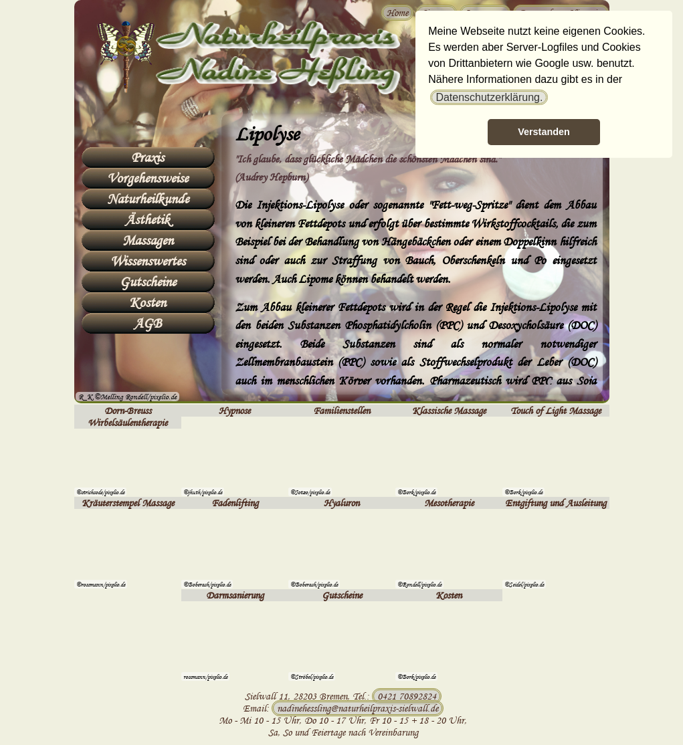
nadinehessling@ (357, 708)
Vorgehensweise (147, 178)
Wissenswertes (147, 261)
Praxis (147, 157)
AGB (147, 323)
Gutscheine (148, 281)
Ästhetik (147, 219)
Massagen (147, 240)
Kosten (147, 302)
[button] (489, 98)
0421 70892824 (406, 696)
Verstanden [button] (544, 131)
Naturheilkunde (148, 198)
